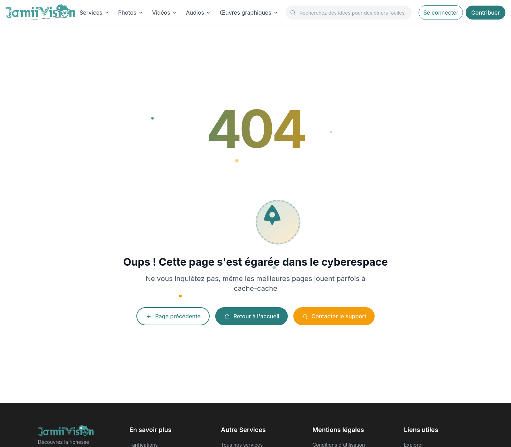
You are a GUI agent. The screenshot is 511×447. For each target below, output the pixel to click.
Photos (131, 12)
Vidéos (165, 12)
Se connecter (440, 12)
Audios (198, 12)
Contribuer (485, 12)
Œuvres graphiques (249, 12)
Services (95, 12)
